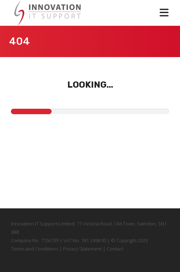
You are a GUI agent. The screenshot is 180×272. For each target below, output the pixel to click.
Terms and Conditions (35, 248)
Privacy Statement (82, 248)
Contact (115, 248)
